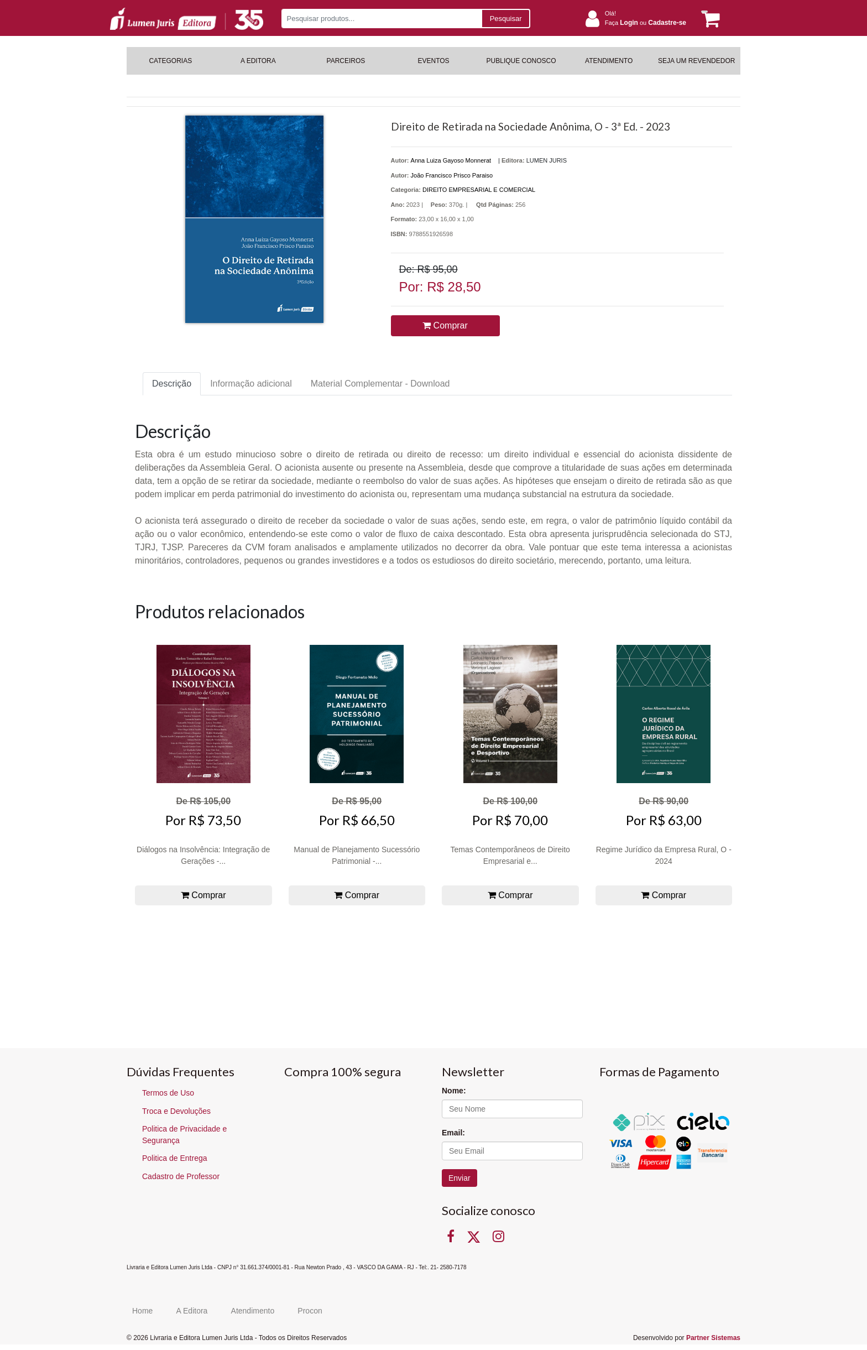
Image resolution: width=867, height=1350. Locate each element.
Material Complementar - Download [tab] (380, 383)
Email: (453, 1132)
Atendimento (253, 1310)
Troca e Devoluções (176, 1111)
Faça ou (645, 22)
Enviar (459, 1178)
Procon (309, 1310)
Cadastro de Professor (181, 1176)
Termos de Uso (168, 1092)
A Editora (192, 1310)
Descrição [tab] (171, 383)
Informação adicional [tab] (251, 383)
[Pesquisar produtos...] (381, 18)
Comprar (445, 325)
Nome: (454, 1090)
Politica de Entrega (174, 1158)
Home (142, 1310)
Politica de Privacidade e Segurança (184, 1134)
